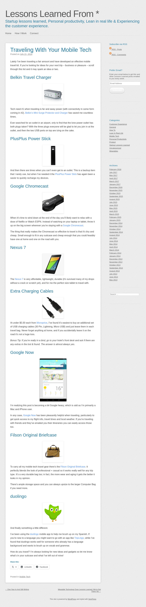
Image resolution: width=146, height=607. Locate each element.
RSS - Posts (115, 49)
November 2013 (115, 262)
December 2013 (115, 259)
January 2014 (114, 256)
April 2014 (113, 247)
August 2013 (114, 271)
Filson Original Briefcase (73, 466)
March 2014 (114, 250)
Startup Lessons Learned (119, 145)
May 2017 (113, 175)
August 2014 (114, 235)
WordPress (72, 599)
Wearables (113, 151)
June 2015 (113, 205)
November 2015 (115, 190)
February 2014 (115, 253)
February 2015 (115, 217)
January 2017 (114, 184)
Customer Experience (118, 124)
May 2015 (113, 208)
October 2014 (114, 229)
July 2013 (113, 274)
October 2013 (114, 265)
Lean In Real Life (116, 133)
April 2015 (113, 211)
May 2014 (113, 244)
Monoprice (42, 323)
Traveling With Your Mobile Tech (50, 50)
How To (112, 130)
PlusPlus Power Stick (66, 174)
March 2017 (114, 181)
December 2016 (115, 187)
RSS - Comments (117, 55)
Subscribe (117, 90)
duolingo (34, 534)
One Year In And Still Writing (17, 590)
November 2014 (115, 226)
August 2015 (114, 199)
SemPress (92, 599)
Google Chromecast (73, 225)
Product (112, 142)
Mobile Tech (24, 577)
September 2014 (116, 232)
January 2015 (114, 220)
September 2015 (116, 196)
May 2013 (113, 280)
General (112, 127)
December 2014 (115, 223)
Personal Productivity (117, 139)
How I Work (21, 33)
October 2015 (114, 193)
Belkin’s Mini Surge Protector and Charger (46, 113)
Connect (34, 33)
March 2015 (114, 214)
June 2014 (113, 241)
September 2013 (116, 268)
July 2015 (113, 202)
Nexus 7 (19, 279)
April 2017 (113, 178)
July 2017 (113, 172)
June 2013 (113, 277)
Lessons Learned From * (52, 14)
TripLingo (79, 538)
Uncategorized (115, 148)
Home (8, 33)
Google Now (29, 415)
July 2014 (113, 238)
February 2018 (115, 169)
